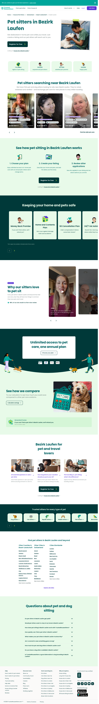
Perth (51, 561)
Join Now (92, 8)
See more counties (25, 583)
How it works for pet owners (12, 673)
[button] (62, 291)
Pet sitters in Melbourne (47, 691)
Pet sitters (44, 673)
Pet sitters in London (46, 681)
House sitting (62, 673)
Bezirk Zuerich (23, 551)
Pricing (7, 678)
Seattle (52, 569)
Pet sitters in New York (47, 683)
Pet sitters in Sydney (46, 688)
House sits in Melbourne (65, 688)
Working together (28, 691)
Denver (52, 576)
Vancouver (53, 566)
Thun (35, 576)
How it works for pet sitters (12, 676)
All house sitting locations (66, 693)
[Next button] (14, 132)
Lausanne (37, 561)
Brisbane (52, 564)
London (52, 548)
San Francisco (54, 571)
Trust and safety (9, 681)
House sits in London (64, 678)
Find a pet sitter (21, 8)
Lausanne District (24, 561)
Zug (20, 571)
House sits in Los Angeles (66, 683)
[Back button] (9, 132)
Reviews (7, 693)
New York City (53, 556)
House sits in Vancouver (65, 691)
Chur (35, 573)
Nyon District (22, 580)
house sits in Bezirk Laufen (21, 51)
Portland (52, 574)
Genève (36, 553)
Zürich (36, 551)
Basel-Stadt (22, 556)
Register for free (17, 44)
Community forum (28, 676)
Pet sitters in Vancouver (47, 693)
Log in (83, 8)
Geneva (21, 553)
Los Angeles (53, 559)
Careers (25, 681)
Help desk (7, 683)
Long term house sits (65, 676)
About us (25, 673)
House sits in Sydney (64, 686)
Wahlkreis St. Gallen (24, 568)
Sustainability (26, 678)
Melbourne (53, 554)
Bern (35, 558)
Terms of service (31, 702)
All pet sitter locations (47, 696)
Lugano (36, 571)
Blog (24, 683)
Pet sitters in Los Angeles (48, 686)
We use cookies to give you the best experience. (19, 2)
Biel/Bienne (37, 578)
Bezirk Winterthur (24, 566)
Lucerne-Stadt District (25, 563)
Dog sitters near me (46, 678)
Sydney (52, 551)
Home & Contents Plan (11, 686)
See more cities (39, 581)
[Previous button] (51, 320)
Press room (26, 686)
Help (78, 8)
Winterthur (37, 568)
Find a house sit (32, 8)
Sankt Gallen (38, 566)
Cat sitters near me (46, 676)
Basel (35, 556)
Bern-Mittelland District (26, 558)
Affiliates (25, 688)
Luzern (36, 563)
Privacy (42, 702)
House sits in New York (65, 681)
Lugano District (23, 578)
